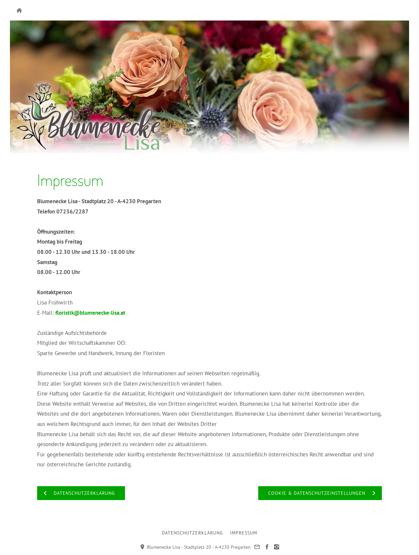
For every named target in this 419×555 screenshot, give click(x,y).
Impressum (243, 533)
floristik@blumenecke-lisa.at (90, 312)
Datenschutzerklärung (192, 533)
